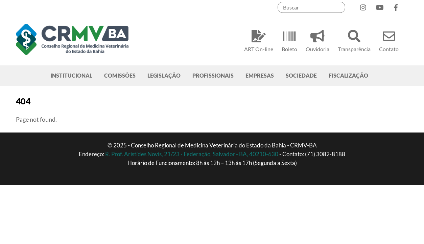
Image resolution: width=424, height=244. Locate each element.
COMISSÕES (120, 75)
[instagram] (363, 6)
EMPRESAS (259, 75)
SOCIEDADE (301, 75)
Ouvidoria (317, 39)
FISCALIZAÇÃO (348, 75)
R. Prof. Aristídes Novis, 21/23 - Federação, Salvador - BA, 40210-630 (192, 154)
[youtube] (379, 6)
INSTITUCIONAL (71, 75)
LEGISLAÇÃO (164, 75)
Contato (389, 39)
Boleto (289, 39)
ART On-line (258, 39)
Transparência (354, 39)
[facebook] (396, 6)
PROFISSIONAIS (213, 75)
